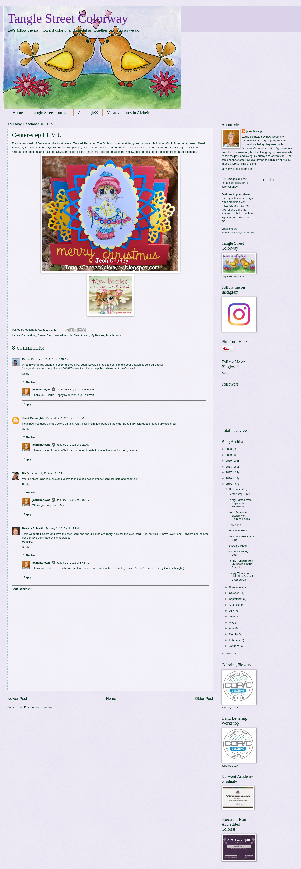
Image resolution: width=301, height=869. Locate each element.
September (236, 599)
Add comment (22, 589)
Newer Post (17, 699)
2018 (229, 466)
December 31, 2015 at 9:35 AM (75, 389)
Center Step (45, 335)
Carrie (26, 359)
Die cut (78, 335)
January (234, 645)
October (234, 593)
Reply (25, 374)
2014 (229, 653)
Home (18, 112)
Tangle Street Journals (50, 112)
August (233, 604)
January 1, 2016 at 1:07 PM (73, 500)
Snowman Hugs (238, 530)
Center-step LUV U (239, 494)
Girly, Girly (234, 524)
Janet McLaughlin (33, 418)
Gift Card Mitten (237, 545)
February (235, 640)
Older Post (204, 699)
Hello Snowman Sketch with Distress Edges (239, 515)
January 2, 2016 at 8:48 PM (73, 562)
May (232, 622)
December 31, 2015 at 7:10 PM (65, 418)
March (233, 634)
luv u (86, 335)
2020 (229, 454)
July (231, 610)
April (232, 628)
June (232, 616)
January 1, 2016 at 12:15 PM (47, 473)
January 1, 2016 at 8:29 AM (73, 444)
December (235, 489)
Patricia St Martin (33, 528)
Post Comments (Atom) (38, 707)
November (235, 587)
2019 (229, 460)
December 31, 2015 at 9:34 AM (49, 359)
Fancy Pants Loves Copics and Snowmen (240, 503)
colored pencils (63, 335)
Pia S (25, 473)
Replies (30, 382)
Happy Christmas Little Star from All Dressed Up (240, 576)
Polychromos (113, 335)
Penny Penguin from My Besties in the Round (240, 564)
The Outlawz (105, 143)
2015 (229, 484)
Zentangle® (88, 112)
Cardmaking (28, 335)
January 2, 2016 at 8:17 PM (62, 528)
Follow (225, 373)
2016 (229, 478)
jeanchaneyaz (41, 389)
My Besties (97, 335)
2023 (229, 449)
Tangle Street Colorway (67, 18)
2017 (229, 472)
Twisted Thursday (84, 143)
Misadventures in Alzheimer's (132, 112)
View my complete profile (237, 168)
